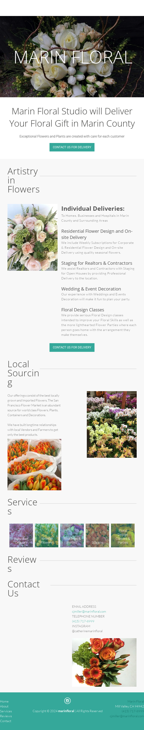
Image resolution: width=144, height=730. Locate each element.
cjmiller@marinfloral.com (89, 611)
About (4, 706)
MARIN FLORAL (73, 57)
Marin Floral (136, 701)
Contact (5, 721)
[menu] (136, 8)
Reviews (6, 716)
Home (4, 701)
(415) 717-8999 (83, 621)
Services (6, 711)
